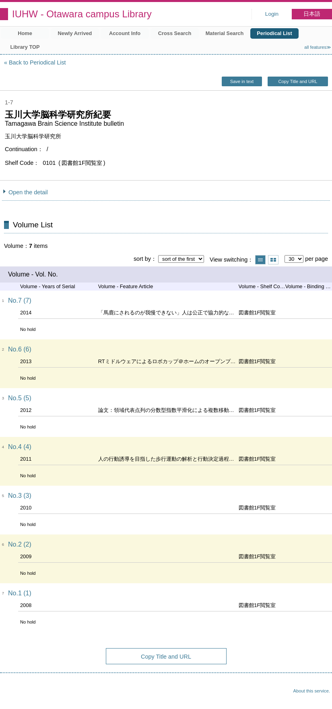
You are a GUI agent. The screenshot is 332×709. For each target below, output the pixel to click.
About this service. (311, 690)
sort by (142, 259)
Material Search (225, 33)
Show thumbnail (273, 259)
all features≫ (317, 47)
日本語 (311, 14)
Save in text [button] (242, 81)
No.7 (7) (19, 300)
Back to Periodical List (37, 62)
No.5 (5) (19, 398)
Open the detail (28, 192)
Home (25, 33)
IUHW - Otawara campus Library (82, 13)
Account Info (124, 33)
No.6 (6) (19, 349)
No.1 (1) (19, 593)
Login (271, 14)
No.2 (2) (19, 544)
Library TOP (24, 47)
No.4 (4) (19, 446)
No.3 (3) (19, 495)
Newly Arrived (75, 33)
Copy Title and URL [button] (297, 81)
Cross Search (175, 33)
